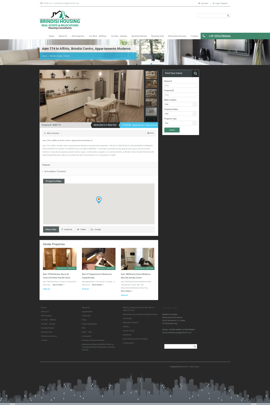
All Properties (78, 36)
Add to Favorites (51, 133)
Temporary (86, 316)
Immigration (87, 336)
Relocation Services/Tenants (93, 340)
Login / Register (220, 3)
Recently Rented (139, 36)
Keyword (168, 81)
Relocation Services (177, 36)
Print (150, 133)
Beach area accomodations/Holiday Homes (140, 314)
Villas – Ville (87, 332)
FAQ (83, 328)
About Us (63, 36)
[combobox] (180, 104)
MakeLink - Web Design (189, 367)
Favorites (203, 3)
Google (96, 229)
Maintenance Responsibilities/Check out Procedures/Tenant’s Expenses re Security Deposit (98, 347)
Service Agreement (89, 324)
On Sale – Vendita (119, 36)
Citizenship (127, 318)
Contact (194, 36)
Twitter (81, 229)
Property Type (170, 119)
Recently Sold (157, 36)
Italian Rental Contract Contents (135, 339)
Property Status (171, 109)
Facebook (66, 229)
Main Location (170, 100)
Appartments (87, 312)
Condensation (128, 343)
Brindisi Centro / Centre (60, 56)
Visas (84, 320)
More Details (58, 285)
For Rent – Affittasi (97, 36)
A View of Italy (128, 331)
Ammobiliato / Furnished (55, 171)
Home (51, 36)
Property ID (169, 90)
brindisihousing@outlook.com (66, 3)
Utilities (126, 327)
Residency (127, 335)
